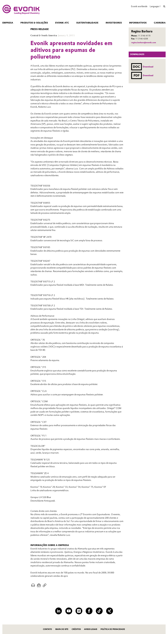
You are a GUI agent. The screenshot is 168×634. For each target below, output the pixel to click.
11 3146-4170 (144, 36)
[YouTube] (68, 610)
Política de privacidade (113, 629)
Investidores (114, 22)
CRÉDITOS (76, 629)
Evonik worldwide (139, 6)
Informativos (138, 22)
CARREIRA (160, 22)
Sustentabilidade (87, 22)
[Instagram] (79, 610)
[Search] (164, 6)
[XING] (109, 610)
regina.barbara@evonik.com (143, 42)
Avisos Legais (90, 629)
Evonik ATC (62, 22)
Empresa (7, 22)
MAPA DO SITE (61, 629)
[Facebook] (89, 610)
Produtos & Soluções (34, 22)
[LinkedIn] (58, 610)
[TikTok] (99, 610)
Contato (47, 629)
